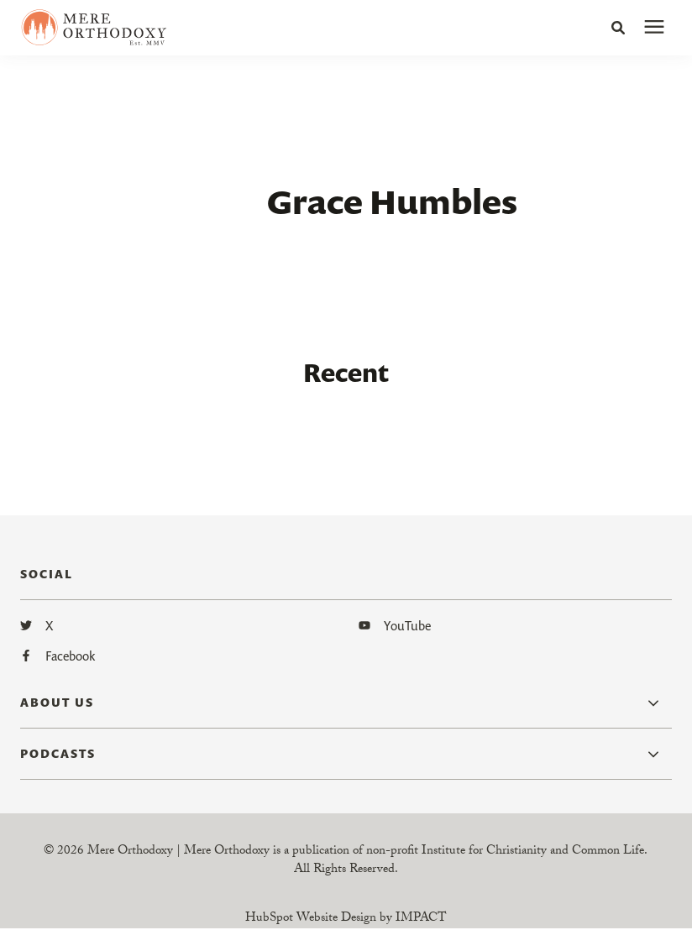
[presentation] (654, 28)
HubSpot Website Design (310, 919)
